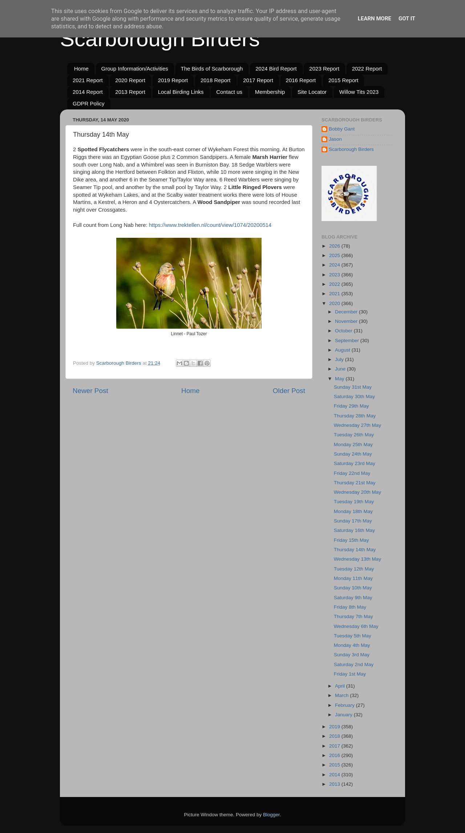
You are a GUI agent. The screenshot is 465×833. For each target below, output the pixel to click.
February (345, 705)
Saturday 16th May (354, 530)
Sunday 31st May (353, 387)
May (340, 378)
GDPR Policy (89, 103)
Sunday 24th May (353, 454)
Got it (407, 18)
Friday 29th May (351, 406)
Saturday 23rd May (354, 463)
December (347, 312)
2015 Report (343, 80)
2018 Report (216, 80)
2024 (335, 265)
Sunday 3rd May (351, 654)
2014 (335, 774)
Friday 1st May (350, 674)
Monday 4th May (352, 645)
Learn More (374, 18)
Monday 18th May (353, 511)
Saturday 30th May (354, 396)
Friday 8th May (350, 607)
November (347, 321)
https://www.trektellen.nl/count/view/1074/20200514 (210, 225)
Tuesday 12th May (354, 569)
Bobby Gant (342, 129)
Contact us (229, 92)
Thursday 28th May (355, 415)
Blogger (271, 814)
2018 (335, 736)
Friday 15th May (351, 540)
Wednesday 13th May (357, 559)
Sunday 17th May (353, 521)
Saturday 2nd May (354, 664)
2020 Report (130, 80)
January (344, 714)
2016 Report (301, 80)
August (343, 350)
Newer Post (90, 391)
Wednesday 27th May (357, 425)
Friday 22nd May (352, 473)
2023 (335, 274)
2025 (335, 255)
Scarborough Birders (160, 39)
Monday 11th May (353, 578)
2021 (335, 293)
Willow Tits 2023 (359, 92)
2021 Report (88, 80)
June (341, 369)
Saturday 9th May (353, 597)
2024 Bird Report (275, 68)
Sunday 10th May (353, 587)
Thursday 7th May (353, 616)
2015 (335, 765)
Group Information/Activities (134, 68)
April (340, 686)
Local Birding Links (181, 92)
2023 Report (324, 68)
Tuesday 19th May (354, 501)
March (342, 695)
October (344, 330)
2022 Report (367, 68)
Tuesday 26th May (354, 434)
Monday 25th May (353, 444)
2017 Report (258, 80)
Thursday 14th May (355, 549)
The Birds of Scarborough (212, 68)
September (347, 340)
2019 (335, 726)
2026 (335, 246)
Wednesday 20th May (357, 492)
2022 (335, 284)
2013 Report (130, 92)
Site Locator (312, 92)
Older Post (289, 391)
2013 (335, 784)
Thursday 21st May (355, 482)
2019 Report (173, 80)
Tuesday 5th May (352, 635)
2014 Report (88, 92)
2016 (335, 755)
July (340, 359)
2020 (335, 303)
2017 (335, 746)
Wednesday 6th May (356, 626)
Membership (270, 92)
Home (81, 68)
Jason (335, 139)
